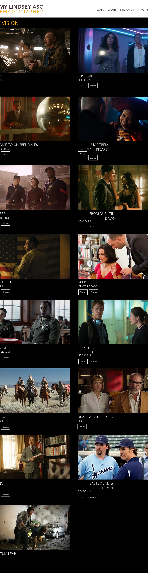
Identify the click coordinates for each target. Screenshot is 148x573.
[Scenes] (93, 85)
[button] (100, 9)
